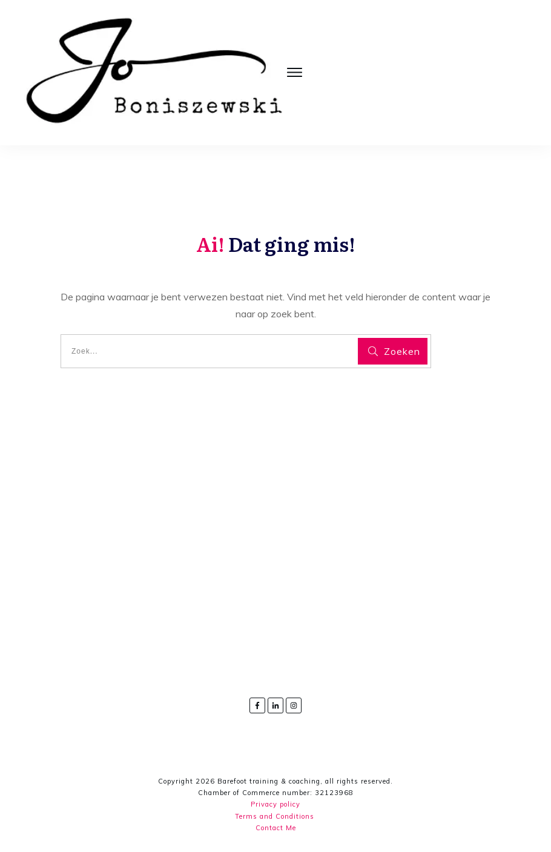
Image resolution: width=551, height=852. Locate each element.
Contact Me (276, 828)
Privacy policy (275, 805)
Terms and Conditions (274, 816)
